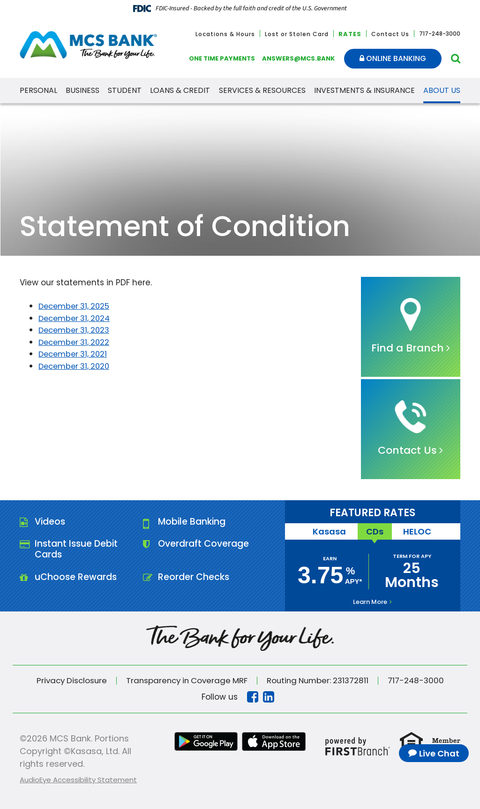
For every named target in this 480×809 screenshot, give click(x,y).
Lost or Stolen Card (297, 34)
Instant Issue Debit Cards (78, 551)
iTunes (274, 741)
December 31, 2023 (76, 330)
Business (82, 90)
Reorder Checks (194, 579)
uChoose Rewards (77, 579)
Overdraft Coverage (205, 545)
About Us (441, 90)
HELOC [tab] (419, 531)
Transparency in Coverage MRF (185, 680)
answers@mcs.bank (298, 58)
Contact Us (390, 34)
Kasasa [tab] (328, 531)
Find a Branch (407, 348)
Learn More (370, 601)
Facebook (252, 696)
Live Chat (439, 753)
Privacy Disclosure (67, 680)
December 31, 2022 (76, 342)
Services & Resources (262, 90)
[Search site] (455, 58)
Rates (349, 34)
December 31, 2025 (76, 306)
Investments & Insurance (364, 90)
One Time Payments (222, 58)
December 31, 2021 (75, 353)
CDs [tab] (374, 531)
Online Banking (393, 58)
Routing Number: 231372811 (321, 680)
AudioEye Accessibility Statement (78, 780)
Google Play (206, 741)
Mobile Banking (193, 522)
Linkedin (268, 696)
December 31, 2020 (76, 366)
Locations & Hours (225, 34)
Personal (38, 90)
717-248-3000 (421, 680)
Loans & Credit (180, 90)
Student (125, 90)
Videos (51, 522)
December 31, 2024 (76, 318)
